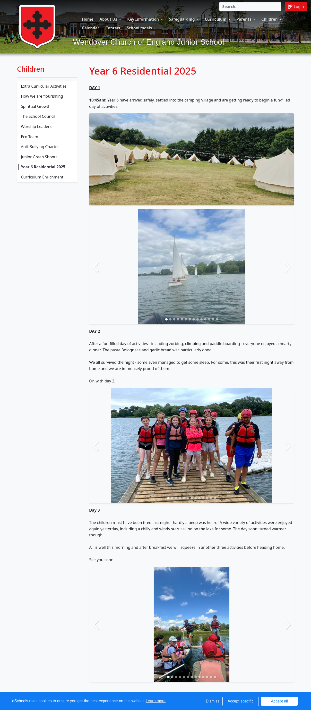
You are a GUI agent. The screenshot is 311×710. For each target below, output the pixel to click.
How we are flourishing (42, 96)
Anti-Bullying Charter (40, 146)
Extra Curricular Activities (44, 86)
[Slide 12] (209, 319)
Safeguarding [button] (182, 19)
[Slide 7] (190, 319)
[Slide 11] (205, 319)
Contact (113, 28)
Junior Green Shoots (39, 157)
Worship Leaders (36, 126)
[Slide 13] (213, 319)
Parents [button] (243, 19)
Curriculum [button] (215, 19)
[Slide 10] (201, 319)
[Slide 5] (182, 319)
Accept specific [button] (241, 701)
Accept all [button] (279, 701)
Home (87, 19)
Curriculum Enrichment (42, 177)
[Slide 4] (178, 319)
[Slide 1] (166, 319)
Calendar (90, 28)
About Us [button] (108, 19)
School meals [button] (139, 28)
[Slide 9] (197, 319)
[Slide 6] (186, 319)
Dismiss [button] (212, 701)
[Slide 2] (170, 319)
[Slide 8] (193, 319)
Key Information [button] (143, 19)
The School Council (38, 116)
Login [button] (296, 6)
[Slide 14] (217, 319)
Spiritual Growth (36, 106)
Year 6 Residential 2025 (43, 166)
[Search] (250, 6)
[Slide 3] (174, 319)
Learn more (156, 701)
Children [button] (269, 19)
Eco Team (29, 136)
